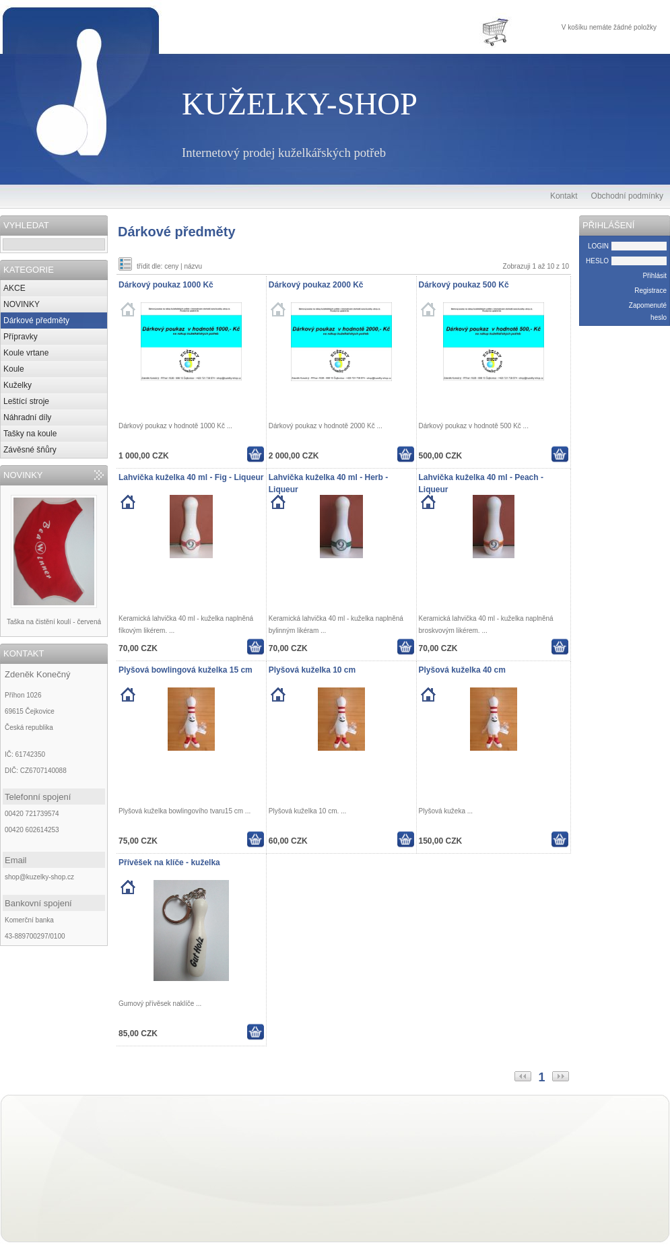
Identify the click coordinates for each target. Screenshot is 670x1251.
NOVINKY (21, 304)
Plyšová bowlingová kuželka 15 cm (186, 670)
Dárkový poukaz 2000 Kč (316, 285)
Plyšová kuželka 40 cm (462, 670)
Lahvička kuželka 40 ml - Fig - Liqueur (191, 477)
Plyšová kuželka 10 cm (312, 670)
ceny (171, 266)
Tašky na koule (30, 433)
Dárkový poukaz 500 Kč (464, 285)
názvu (193, 266)
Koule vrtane (25, 353)
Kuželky (17, 385)
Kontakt (564, 196)
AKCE (14, 288)
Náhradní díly (27, 417)
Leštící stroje (26, 401)
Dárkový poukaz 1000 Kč (166, 285)
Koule (13, 369)
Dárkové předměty (36, 320)
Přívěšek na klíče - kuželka (169, 862)
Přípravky (20, 336)
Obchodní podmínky (627, 196)
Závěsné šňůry (30, 449)
